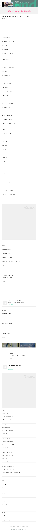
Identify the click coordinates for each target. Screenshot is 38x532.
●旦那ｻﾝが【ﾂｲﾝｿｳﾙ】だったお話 (8, 422)
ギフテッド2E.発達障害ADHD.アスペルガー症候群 (11, 472)
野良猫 (3, 480)
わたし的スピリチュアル (7, 419)
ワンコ (4, 475)
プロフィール (5, 413)
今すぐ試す (16, 5)
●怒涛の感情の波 (5, 436)
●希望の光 (4, 433)
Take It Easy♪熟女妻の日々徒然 (19, 11)
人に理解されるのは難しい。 (7, 313)
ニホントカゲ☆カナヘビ (7, 478)
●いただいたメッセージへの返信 (8, 441)
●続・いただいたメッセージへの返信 (9, 444)
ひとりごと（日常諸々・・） (8, 455)
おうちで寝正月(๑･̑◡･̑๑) (6, 333)
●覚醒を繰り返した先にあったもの (8, 447)
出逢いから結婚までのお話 (7, 416)
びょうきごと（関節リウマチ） (8, 469)
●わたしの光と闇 (5, 425)
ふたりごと (5, 458)
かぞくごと (5, 461)
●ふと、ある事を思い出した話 (8, 430)
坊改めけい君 (5, 464)
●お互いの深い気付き (6, 427)
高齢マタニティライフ (6, 450)
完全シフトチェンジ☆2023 (7, 323)
